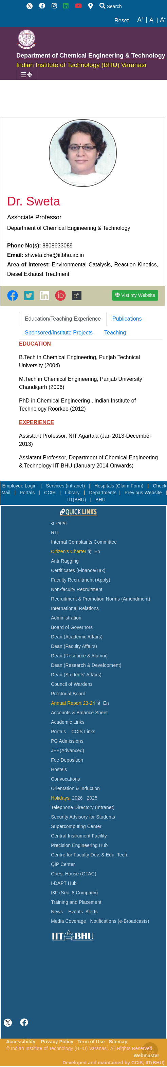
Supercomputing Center (76, 826)
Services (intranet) (66, 485)
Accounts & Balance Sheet (79, 712)
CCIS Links (83, 731)
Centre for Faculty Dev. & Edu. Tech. (89, 854)
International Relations (75, 608)
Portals (28, 492)
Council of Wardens (72, 684)
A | (142, 20)
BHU (100, 499)
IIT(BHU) (77, 499)
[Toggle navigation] (26, 75)
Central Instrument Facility (79, 836)
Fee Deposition (67, 760)
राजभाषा (59, 523)
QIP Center (63, 864)
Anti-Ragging (65, 561)
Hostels (59, 769)
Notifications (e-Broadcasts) (119, 921)
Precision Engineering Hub (79, 845)
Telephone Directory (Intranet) (82, 807)
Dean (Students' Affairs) (76, 674)
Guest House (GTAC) (73, 873)
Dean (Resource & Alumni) (79, 655)
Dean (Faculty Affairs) (74, 646)
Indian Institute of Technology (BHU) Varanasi (81, 64)
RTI (54, 532)
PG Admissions (67, 741)
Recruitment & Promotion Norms (85, 599)
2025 (92, 798)
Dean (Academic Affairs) (77, 636)
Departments (102, 492)
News (57, 911)
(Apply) (102, 580)
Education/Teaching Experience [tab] (63, 319)
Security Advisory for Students (83, 817)
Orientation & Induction (75, 788)
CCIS (50, 492)
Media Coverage (68, 921)
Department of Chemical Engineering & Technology (90, 55)
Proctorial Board (68, 693)
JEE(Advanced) (67, 750)
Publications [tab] (127, 319)
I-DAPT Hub (64, 883)
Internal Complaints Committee (84, 542)
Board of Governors (72, 627)
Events (75, 911)
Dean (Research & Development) (86, 665)
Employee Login (20, 485)
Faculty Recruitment (72, 580)
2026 (77, 798)
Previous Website (144, 492)
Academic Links (68, 722)
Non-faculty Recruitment (77, 589)
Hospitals (104, 485)
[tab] (63, 319)
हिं (89, 551)
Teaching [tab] (115, 332)
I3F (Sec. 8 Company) (74, 892)
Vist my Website (135, 295)
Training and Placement (76, 902)
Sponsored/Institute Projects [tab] (59, 332)
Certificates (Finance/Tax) (78, 570)
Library (73, 492)
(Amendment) (135, 599)
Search (110, 6)
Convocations (65, 779)
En (97, 551)
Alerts (92, 911)
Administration (66, 617)
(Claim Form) (130, 485)
